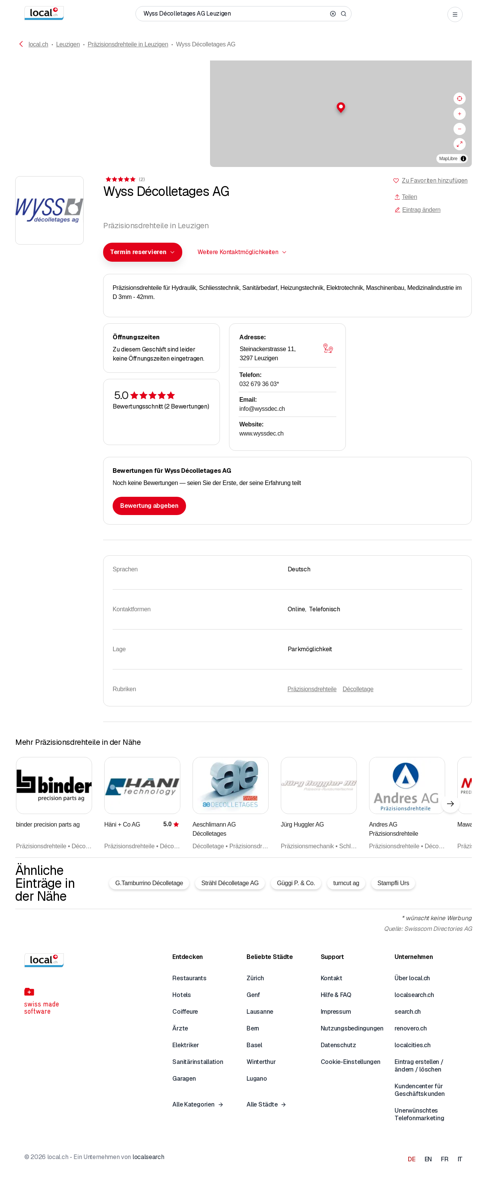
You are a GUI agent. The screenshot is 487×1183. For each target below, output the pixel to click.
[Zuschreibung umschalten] (463, 158)
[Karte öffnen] (328, 348)
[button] (243, 108)
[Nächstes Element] (450, 804)
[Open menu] (455, 14)
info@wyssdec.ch (262, 408)
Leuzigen (68, 44)
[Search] (343, 13)
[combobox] (142, 252)
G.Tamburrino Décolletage (149, 883)
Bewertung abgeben (149, 506)
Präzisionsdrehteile (312, 689)
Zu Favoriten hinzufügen (435, 180)
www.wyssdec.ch (261, 433)
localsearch (148, 1157)
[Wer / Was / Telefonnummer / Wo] (235, 13)
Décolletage (358, 689)
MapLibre (448, 158)
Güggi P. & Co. (296, 883)
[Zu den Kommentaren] (124, 179)
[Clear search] (332, 13)
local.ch (38, 44)
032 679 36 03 (259, 384)
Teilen (405, 197)
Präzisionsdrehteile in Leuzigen (128, 44)
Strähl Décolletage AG (230, 883)
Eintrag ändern (417, 210)
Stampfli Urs (393, 883)
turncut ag (346, 883)
